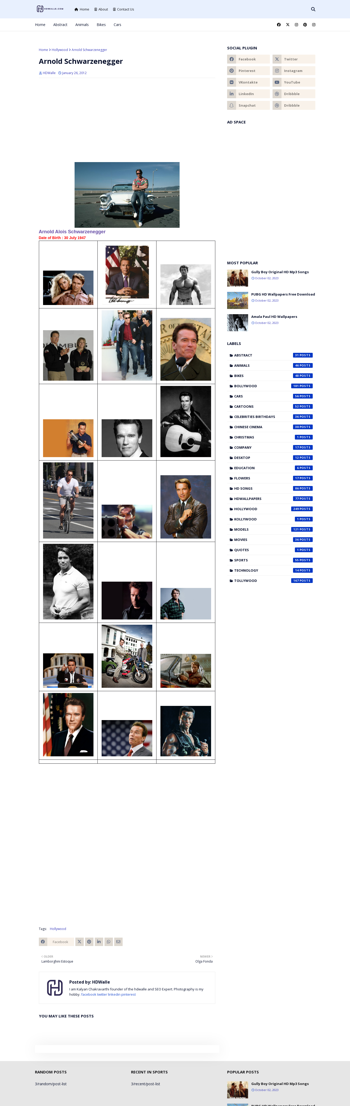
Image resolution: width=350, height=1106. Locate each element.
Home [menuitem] (40, 24)
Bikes (273, 375)
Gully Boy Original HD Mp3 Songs (280, 272)
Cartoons (273, 406)
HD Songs (273, 488)
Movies (273, 539)
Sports (273, 560)
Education (273, 468)
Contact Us (123, 9)
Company (273, 447)
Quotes (273, 549)
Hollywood (60, 50)
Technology (273, 570)
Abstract (273, 355)
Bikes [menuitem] (101, 24)
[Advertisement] (127, 120)
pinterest (128, 994)
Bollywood (273, 386)
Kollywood (273, 519)
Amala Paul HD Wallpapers (274, 316)
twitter (102, 994)
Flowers (273, 478)
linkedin (114, 994)
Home (82, 9)
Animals (273, 365)
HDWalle (49, 73)
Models (273, 529)
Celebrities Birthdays (273, 416)
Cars (273, 396)
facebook (88, 994)
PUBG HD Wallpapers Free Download (283, 294)
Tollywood (273, 580)
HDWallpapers (273, 498)
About (101, 9)
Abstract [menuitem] (60, 24)
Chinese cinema (273, 427)
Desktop (273, 457)
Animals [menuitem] (82, 24)
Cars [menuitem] (117, 24)
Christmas (273, 437)
